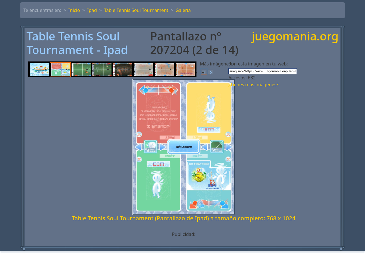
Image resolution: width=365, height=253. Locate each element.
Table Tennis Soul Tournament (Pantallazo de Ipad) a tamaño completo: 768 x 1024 (183, 218)
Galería (183, 10)
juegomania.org (295, 36)
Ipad (92, 10)
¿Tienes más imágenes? (253, 84)
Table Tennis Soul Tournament (136, 10)
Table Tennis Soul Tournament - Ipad (77, 43)
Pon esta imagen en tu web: (258, 64)
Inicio (74, 10)
